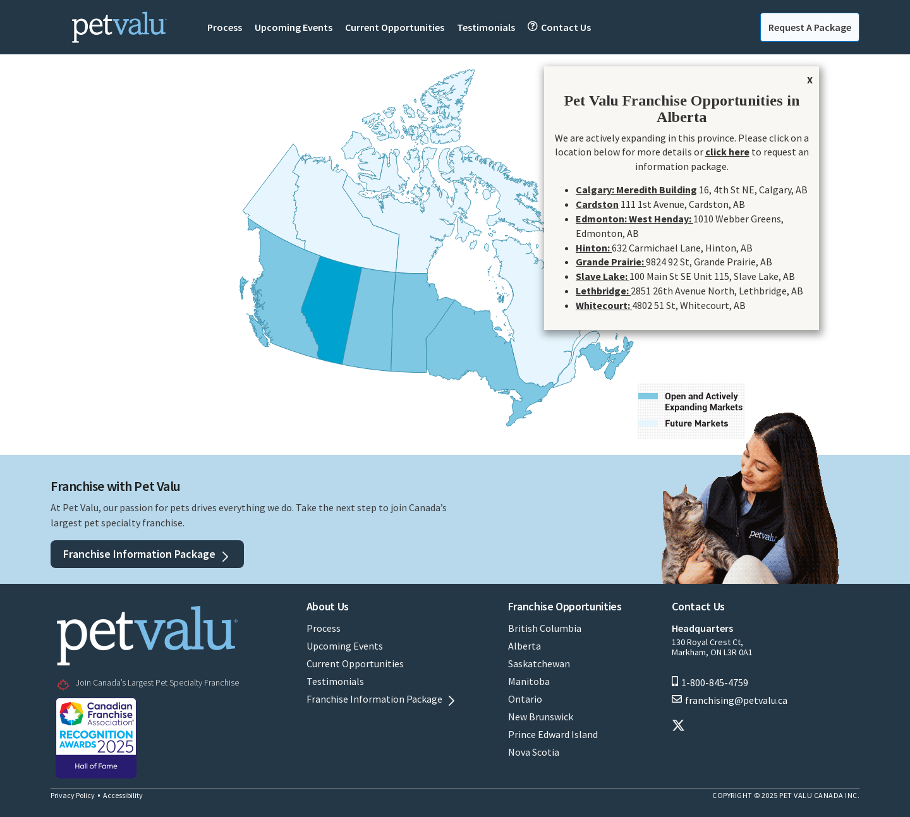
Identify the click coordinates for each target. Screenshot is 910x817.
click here (727, 151)
